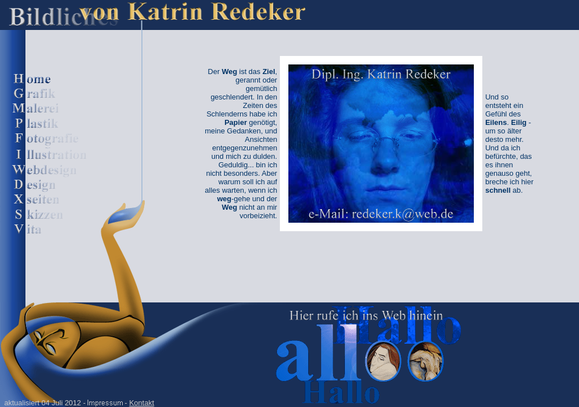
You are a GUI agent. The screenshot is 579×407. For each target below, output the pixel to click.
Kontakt (141, 403)
